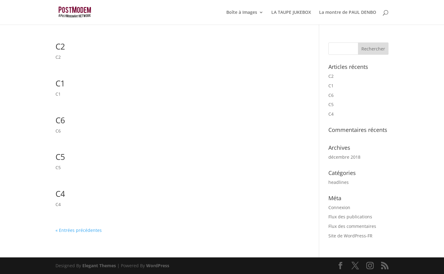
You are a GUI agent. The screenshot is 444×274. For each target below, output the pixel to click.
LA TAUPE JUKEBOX (291, 12)
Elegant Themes (99, 265)
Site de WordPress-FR (350, 236)
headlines (338, 182)
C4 (60, 193)
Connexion (339, 207)
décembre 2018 (344, 157)
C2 (60, 46)
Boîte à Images (241, 12)
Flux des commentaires (352, 226)
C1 (60, 83)
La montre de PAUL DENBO (347, 12)
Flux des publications (350, 217)
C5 (60, 156)
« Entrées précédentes (79, 230)
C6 (60, 120)
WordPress (157, 265)
